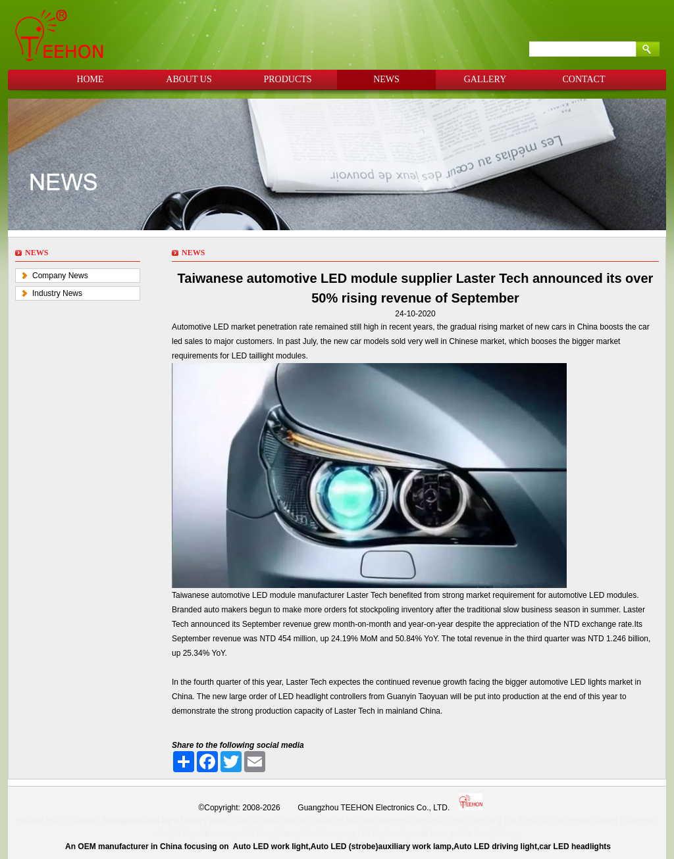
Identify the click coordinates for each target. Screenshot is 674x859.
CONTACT (584, 79)
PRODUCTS (287, 79)
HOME (89, 79)
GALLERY (485, 79)
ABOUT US (188, 79)
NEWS (386, 79)
